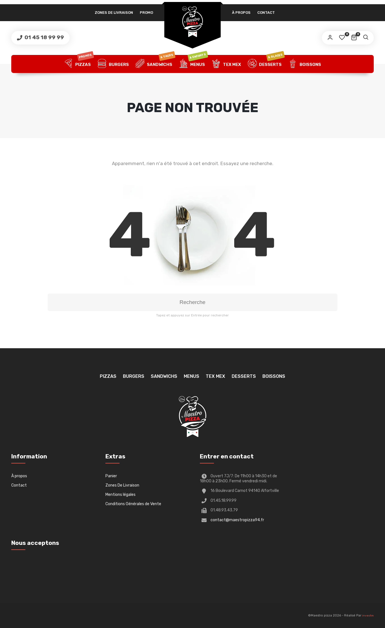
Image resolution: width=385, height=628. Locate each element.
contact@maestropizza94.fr (237, 520)
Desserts (266, 64)
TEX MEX (226, 64)
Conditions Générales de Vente (133, 503)
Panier (111, 476)
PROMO (146, 12)
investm (368, 615)
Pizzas (79, 64)
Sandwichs (155, 64)
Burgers (113, 64)
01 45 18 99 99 (43, 37)
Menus (193, 64)
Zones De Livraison (114, 12)
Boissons (304, 64)
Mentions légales (120, 494)
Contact (266, 12)
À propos (241, 12)
